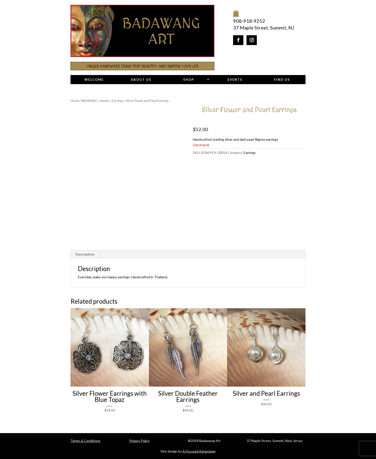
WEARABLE (89, 101)
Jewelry (104, 101)
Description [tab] (85, 254)
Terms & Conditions (85, 441)
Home (74, 101)
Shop (188, 79)
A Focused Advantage (199, 451)
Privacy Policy (139, 441)
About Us (141, 79)
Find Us (282, 79)
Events (235, 79)
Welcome (94, 79)
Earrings (117, 101)
